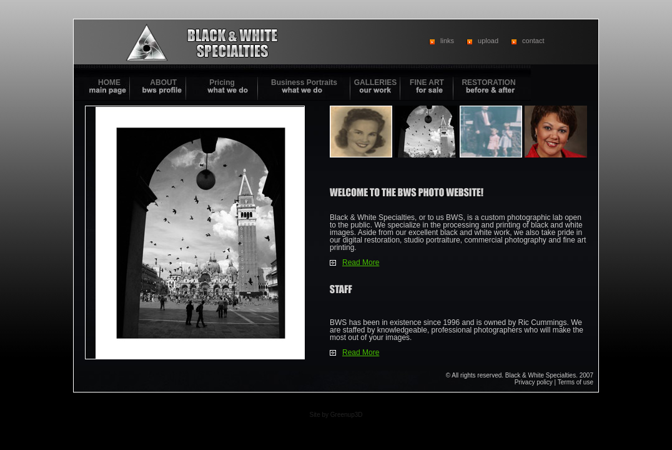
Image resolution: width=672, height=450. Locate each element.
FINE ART (427, 82)
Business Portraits (304, 82)
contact (533, 40)
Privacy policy (534, 382)
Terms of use (575, 382)
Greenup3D (346, 414)
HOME (109, 82)
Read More (360, 262)
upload (488, 40)
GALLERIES (375, 82)
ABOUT (163, 82)
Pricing (222, 82)
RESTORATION (488, 82)
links (447, 40)
